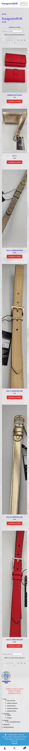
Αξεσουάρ (5, 720)
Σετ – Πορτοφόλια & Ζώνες (13, 722)
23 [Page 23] (24, 40)
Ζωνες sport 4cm (11, 700)
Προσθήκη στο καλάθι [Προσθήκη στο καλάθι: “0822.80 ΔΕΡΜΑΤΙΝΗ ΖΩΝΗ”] (15, 523)
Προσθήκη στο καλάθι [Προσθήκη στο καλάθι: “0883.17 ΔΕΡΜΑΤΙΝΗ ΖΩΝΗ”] (15, 397)
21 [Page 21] (18, 40)
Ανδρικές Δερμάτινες (12, 703)
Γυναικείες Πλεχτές (11, 711)
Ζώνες (5, 699)
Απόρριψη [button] (14, 743)
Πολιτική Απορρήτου (8, 727)
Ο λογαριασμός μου (5, 748)
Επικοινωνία (6, 724)
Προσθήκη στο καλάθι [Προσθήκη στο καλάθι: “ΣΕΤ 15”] (15, 162)
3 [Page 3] (9, 40)
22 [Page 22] (21, 40)
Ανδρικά (9, 715)
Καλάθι (22, 747)
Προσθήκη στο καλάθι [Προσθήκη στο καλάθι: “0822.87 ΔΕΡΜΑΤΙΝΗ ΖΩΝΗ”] (15, 646)
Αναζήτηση (14, 748)
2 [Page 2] (6, 40)
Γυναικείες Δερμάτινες (12, 708)
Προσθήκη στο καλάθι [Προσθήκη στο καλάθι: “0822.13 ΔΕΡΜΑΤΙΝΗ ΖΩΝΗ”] (15, 256)
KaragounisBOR (10, 3)
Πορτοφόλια (6, 713)
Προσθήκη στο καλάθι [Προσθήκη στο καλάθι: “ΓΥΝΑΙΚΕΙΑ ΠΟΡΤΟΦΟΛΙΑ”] (15, 101)
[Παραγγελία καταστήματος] (12, 31)
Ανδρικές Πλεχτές (11, 705)
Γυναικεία (9, 717)
